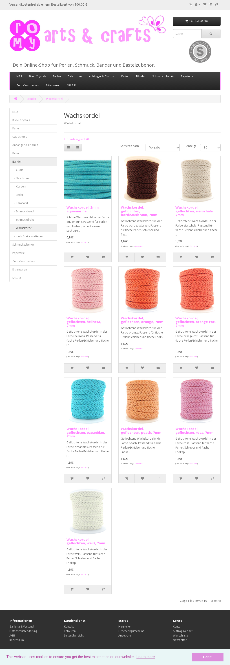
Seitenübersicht (74, 635)
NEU (19, 76)
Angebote (124, 635)
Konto (177, 626)
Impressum (16, 640)
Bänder (141, 76)
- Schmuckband (23, 211)
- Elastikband (21, 178)
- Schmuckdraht (23, 220)
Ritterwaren (53, 85)
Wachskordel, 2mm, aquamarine (83, 209)
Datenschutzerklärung (23, 631)
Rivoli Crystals (37, 76)
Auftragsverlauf (182, 631)
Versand (84, 242)
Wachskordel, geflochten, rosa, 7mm (194, 430)
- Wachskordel (22, 228)
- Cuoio (18, 170)
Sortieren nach (129, 146)
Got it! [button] (207, 657)
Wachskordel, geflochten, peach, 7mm (141, 430)
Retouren (70, 631)
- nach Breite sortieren (27, 236)
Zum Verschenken (27, 85)
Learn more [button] (145, 657)
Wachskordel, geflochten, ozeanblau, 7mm (85, 432)
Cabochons (75, 76)
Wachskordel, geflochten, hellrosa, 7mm (83, 322)
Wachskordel (54, 99)
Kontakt (69, 626)
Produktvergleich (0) (76, 139)
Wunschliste (180, 635)
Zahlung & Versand (21, 626)
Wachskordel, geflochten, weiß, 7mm (85, 541)
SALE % (71, 85)
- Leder (17, 195)
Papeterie (187, 76)
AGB (12, 635)
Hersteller (124, 626)
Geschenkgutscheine (131, 631)
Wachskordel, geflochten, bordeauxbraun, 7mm (139, 211)
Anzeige (189, 146)
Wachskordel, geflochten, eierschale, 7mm (194, 211)
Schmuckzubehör (163, 76)
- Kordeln (19, 186)
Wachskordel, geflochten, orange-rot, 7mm (195, 322)
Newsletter (180, 640)
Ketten (125, 76)
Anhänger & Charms (102, 76)
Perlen (57, 76)
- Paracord (20, 203)
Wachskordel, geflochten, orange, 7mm (142, 320)
